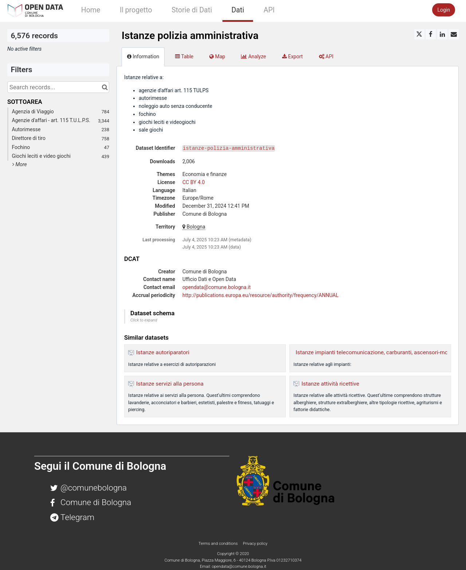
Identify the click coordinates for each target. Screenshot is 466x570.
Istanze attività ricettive (330, 383)
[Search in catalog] (104, 87)
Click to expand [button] (143, 320)
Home (90, 10)
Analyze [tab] (253, 56)
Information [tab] (143, 56)
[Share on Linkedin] (442, 34)
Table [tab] (184, 56)
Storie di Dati (191, 10)
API (269, 10)
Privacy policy (255, 543)
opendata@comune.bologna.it (216, 287)
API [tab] (326, 56)
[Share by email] (454, 34)
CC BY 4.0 (193, 182)
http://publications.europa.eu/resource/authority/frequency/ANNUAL (260, 295)
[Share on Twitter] (419, 34)
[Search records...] (58, 87)
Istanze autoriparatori (162, 352)
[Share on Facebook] (431, 34)
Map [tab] (217, 56)
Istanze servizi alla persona (170, 383)
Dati (238, 10)
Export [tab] (292, 56)
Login (443, 10)
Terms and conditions (218, 543)
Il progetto (136, 10)
